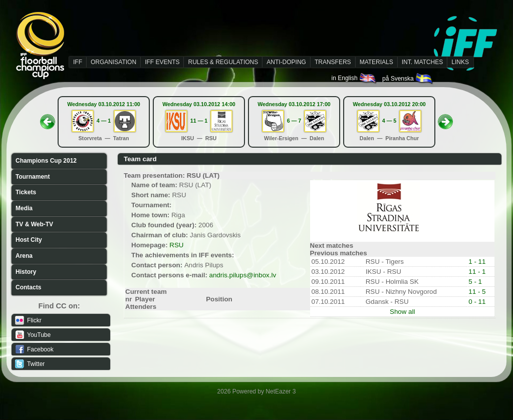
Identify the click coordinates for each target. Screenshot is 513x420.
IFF (77, 62)
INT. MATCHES (422, 62)
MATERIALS (376, 62)
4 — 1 (104, 121)
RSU (176, 245)
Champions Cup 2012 (46, 160)
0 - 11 (476, 301)
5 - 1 (475, 281)
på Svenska (408, 78)
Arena (24, 255)
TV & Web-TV (34, 224)
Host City (29, 239)
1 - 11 (476, 261)
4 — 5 (389, 121)
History (26, 271)
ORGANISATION (113, 62)
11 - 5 (476, 291)
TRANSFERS (333, 62)
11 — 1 (198, 121)
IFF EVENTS (162, 62)
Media (24, 208)
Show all (402, 311)
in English (354, 78)
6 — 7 (294, 121)
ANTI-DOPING (286, 62)
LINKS (460, 62)
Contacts (28, 287)
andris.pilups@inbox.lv (243, 275)
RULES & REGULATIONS (223, 62)
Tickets (26, 192)
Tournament (33, 176)
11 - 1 (476, 271)
